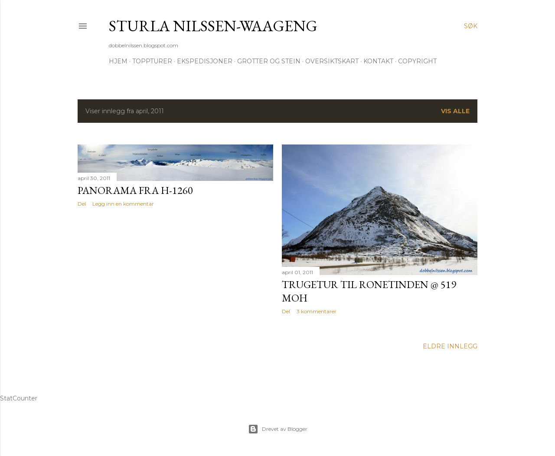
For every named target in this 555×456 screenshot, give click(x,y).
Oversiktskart (332, 61)
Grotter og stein (268, 61)
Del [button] (82, 203)
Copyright (417, 61)
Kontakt (378, 61)
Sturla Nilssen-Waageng (213, 26)
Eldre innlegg (450, 346)
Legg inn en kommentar (123, 203)
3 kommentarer (316, 311)
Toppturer (152, 61)
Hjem (118, 61)
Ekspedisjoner (204, 61)
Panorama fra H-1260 (135, 190)
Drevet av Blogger (277, 429)
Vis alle (455, 111)
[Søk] (470, 26)
